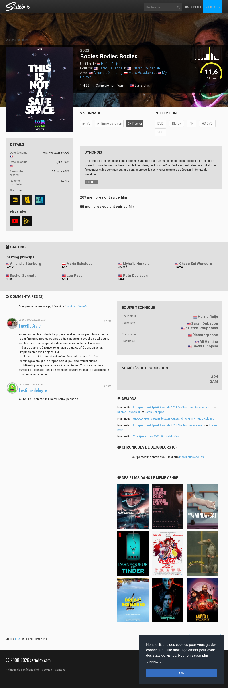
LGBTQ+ (91, 182)
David (121, 278)
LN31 (18, 638)
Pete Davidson (135, 276)
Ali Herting (209, 341)
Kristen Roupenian (146, 68)
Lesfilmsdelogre (33, 390)
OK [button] (181, 673)
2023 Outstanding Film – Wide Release (173, 418)
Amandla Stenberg (108, 73)
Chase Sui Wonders (195, 264)
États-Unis (140, 85)
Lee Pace (75, 276)
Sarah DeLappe (110, 68)
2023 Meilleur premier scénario (171, 407)
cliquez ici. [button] (155, 661)
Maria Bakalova (140, 73)
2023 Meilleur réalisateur (167, 425)
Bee (64, 267)
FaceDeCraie (30, 325)
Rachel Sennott (23, 276)
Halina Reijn (110, 64)
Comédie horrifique (110, 85)
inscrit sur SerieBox (77, 306)
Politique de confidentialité (22, 669)
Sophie (10, 267)
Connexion (212, 6)
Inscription (193, 6)
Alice (9, 278)
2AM (214, 381)
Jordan (122, 267)
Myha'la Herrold (136, 264)
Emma (179, 267)
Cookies (47, 669)
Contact (60, 669)
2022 (84, 50)
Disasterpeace (205, 335)
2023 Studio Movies (156, 436)
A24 (214, 377)
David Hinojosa (205, 346)
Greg (65, 278)
